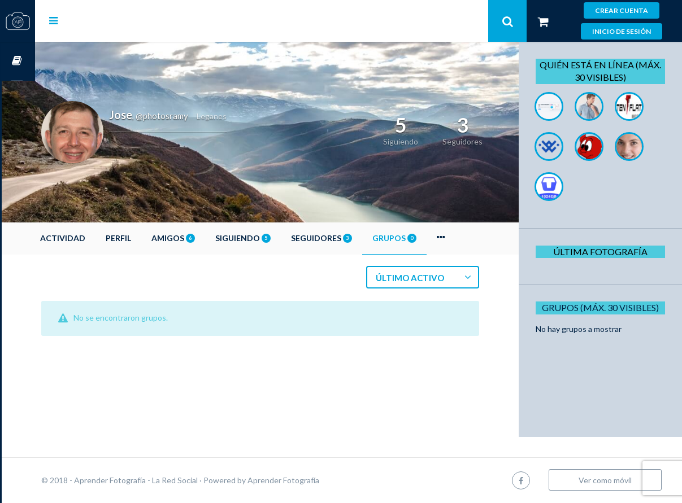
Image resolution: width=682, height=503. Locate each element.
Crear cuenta (621, 10)
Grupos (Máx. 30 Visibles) (604, 307)
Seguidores (354, 238)
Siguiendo (276, 238)
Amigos (206, 238)
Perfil (151, 238)
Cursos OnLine (17, 61)
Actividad (96, 238)
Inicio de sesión (621, 31)
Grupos (428, 238)
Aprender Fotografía (317, 480)
